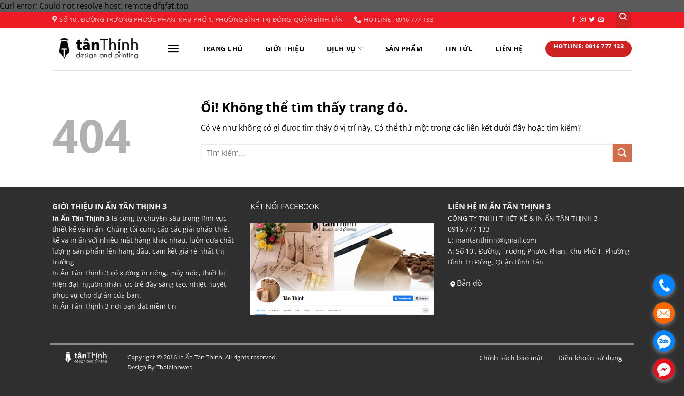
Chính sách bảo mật (511, 357)
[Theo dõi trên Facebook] (573, 20)
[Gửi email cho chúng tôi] (601, 20)
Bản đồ (469, 283)
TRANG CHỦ (222, 48)
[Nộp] (622, 153)
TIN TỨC (459, 48)
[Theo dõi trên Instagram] (583, 20)
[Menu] (173, 49)
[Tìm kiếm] (623, 20)
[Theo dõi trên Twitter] (592, 20)
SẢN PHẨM (403, 48)
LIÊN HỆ (508, 48)
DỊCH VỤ (344, 49)
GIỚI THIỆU (285, 48)
